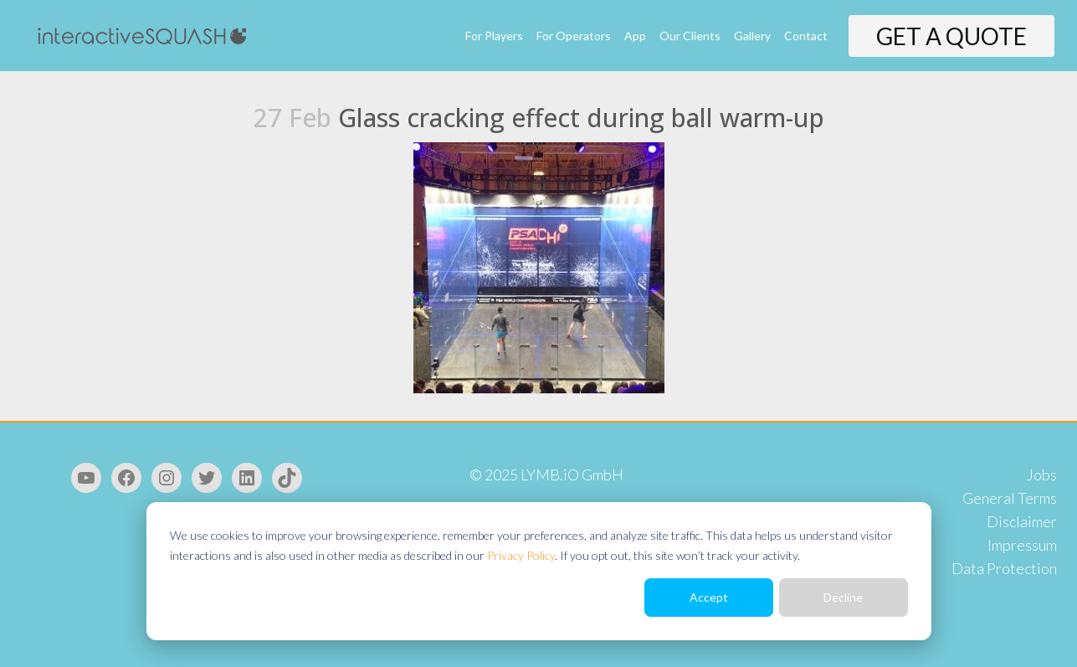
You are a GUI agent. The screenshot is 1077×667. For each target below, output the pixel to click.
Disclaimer (1022, 521)
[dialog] (538, 571)
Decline (843, 597)
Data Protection (1004, 568)
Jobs (1042, 474)
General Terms (1009, 498)
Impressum (1022, 545)
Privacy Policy (521, 555)
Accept (709, 597)
